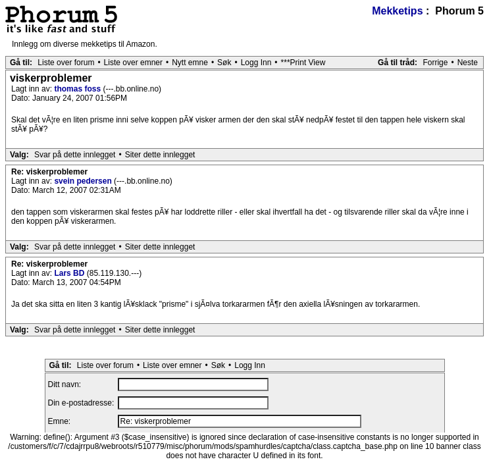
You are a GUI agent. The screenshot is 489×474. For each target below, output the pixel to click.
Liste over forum (66, 62)
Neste (467, 62)
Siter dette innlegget (160, 154)
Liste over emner (133, 62)
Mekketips (397, 10)
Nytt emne (190, 62)
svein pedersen (84, 181)
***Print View (303, 62)
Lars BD (70, 273)
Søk (224, 62)
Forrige (435, 62)
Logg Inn (256, 62)
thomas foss (78, 88)
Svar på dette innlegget (74, 154)
